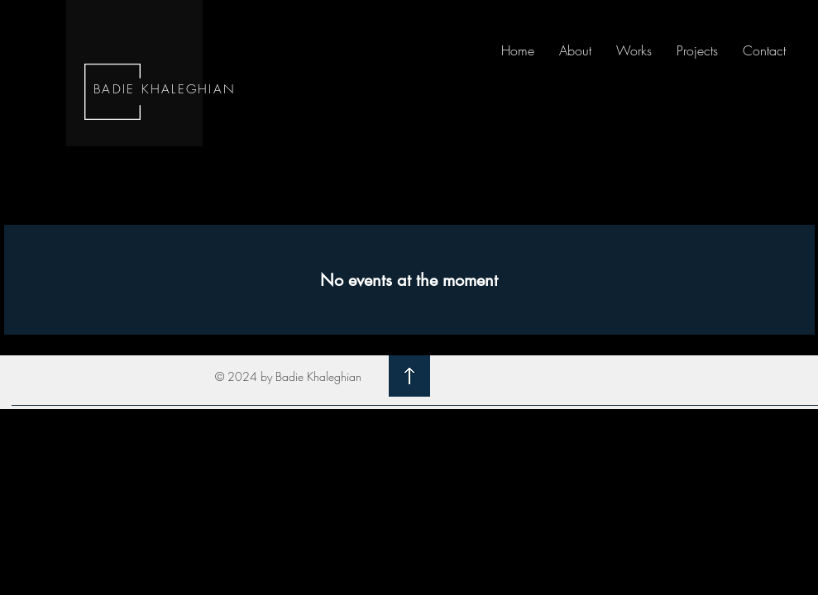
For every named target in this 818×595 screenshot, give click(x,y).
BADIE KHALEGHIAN (164, 89)
